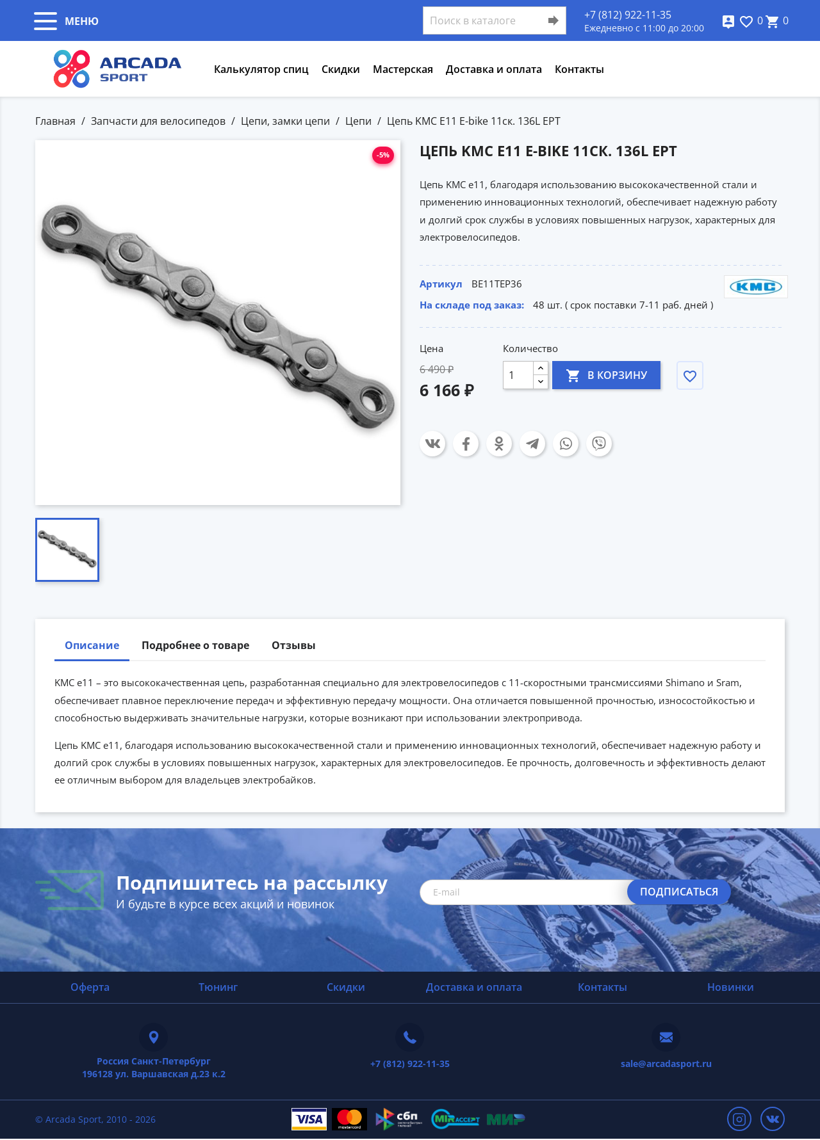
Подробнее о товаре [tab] (195, 645)
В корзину (606, 374)
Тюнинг (218, 987)
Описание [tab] (92, 645)
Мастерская (403, 69)
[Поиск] (494, 20)
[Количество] (518, 375)
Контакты (579, 69)
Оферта (90, 987)
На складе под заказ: (472, 304)
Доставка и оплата (494, 69)
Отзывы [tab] (294, 645)
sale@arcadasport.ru (666, 1063)
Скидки (341, 69)
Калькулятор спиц (261, 69)
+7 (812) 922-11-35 (627, 15)
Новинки (730, 987)
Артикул (441, 283)
